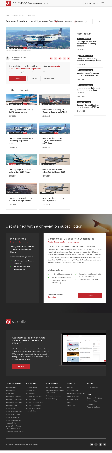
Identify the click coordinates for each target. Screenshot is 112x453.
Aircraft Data (10, 411)
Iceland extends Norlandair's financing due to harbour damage (88, 93)
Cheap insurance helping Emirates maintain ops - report (89, 62)
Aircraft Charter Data (13, 420)
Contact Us (71, 408)
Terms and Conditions (94, 400)
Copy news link (64, 61)
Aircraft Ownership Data (14, 414)
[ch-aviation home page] (17, 3)
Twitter (96, 447)
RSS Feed (68, 61)
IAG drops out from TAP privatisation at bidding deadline (86, 46)
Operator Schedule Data (14, 402)
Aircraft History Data (13, 417)
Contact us (52, 299)
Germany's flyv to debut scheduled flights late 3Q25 (53, 173)
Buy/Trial (88, 3)
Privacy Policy (92, 403)
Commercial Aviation (17, 15)
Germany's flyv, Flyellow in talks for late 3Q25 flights (20, 173)
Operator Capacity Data (14, 405)
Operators (43, 3)
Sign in (95, 3)
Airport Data (10, 396)
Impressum (91, 406)
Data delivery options (53, 398)
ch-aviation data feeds (54, 390)
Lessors (52, 3)
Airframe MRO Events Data (15, 434)
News (36, 3)
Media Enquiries (72, 402)
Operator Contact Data (14, 399)
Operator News (11, 390)
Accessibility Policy (94, 409)
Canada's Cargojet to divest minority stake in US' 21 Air (88, 109)
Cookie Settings (92, 390)
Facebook (60, 61)
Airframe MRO (77, 3)
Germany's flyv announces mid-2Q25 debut (53, 202)
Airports (67, 3)
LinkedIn (51, 61)
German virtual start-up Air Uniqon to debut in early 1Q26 (54, 113)
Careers (69, 405)
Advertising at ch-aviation (76, 396)
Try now (17, 81)
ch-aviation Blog (72, 393)
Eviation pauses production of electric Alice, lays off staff (21, 202)
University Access (73, 399)
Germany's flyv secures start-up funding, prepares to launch (21, 143)
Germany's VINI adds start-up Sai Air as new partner (21, 113)
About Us (70, 390)
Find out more (49, 81)
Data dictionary (51, 401)
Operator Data (11, 393)
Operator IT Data (11, 408)
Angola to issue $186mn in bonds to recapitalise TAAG (88, 77)
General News (30, 15)
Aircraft (59, 3)
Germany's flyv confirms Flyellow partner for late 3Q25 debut (52, 143)
